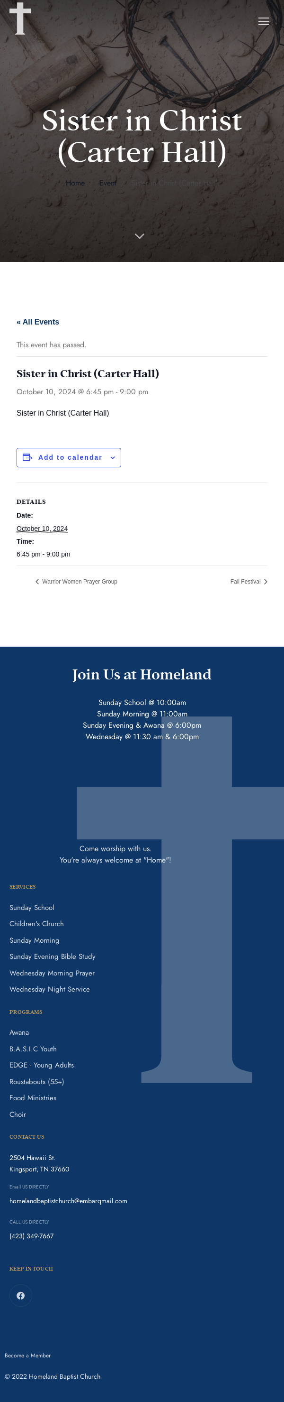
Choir (17, 1114)
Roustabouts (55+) (36, 1082)
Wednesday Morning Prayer (52, 973)
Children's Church (36, 924)
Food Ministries (32, 1098)
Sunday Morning (34, 940)
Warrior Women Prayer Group (79, 581)
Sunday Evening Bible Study (52, 956)
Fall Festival (246, 581)
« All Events (38, 322)
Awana (19, 1032)
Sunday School (31, 907)
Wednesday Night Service (49, 989)
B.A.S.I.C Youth (33, 1049)
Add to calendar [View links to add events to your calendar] (70, 457)
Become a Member (28, 1355)
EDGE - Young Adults (41, 1065)
